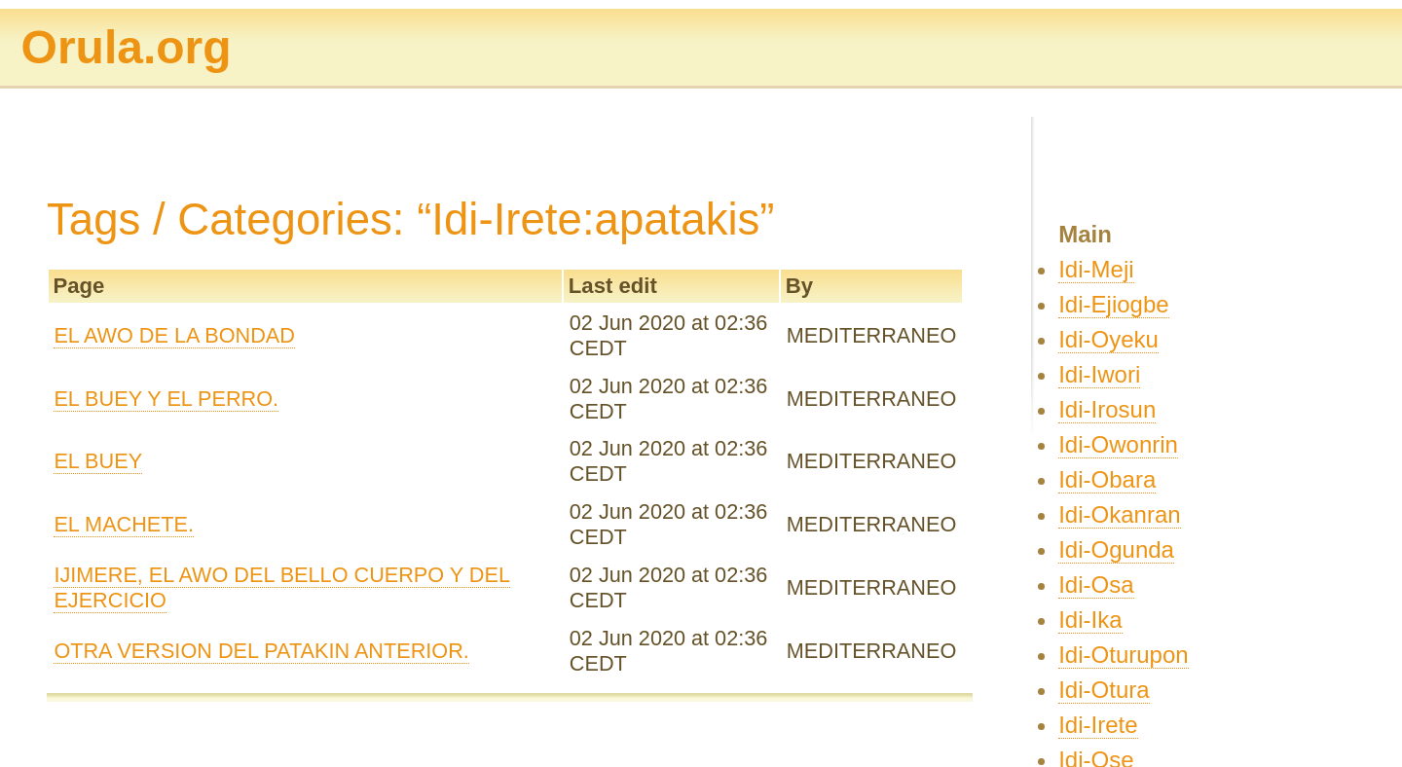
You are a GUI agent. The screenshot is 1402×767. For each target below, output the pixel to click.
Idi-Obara (1107, 479)
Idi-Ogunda (1116, 549)
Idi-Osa (1095, 584)
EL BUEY (98, 461)
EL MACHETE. (124, 524)
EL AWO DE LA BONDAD (174, 335)
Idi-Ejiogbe (1113, 304)
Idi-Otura (1103, 689)
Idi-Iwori (1099, 374)
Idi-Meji (1095, 269)
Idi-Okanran (1119, 514)
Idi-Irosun (1107, 409)
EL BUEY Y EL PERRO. (166, 398)
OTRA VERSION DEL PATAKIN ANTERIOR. (261, 651)
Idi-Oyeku (1108, 339)
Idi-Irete (1097, 725)
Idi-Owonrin (1118, 444)
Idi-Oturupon (1123, 654)
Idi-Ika (1090, 619)
